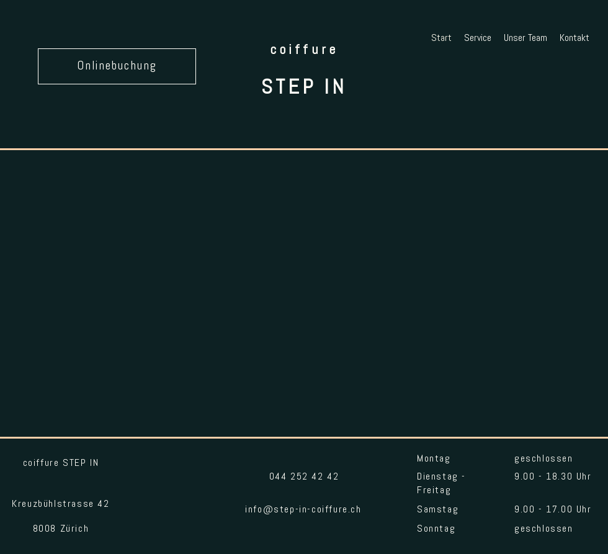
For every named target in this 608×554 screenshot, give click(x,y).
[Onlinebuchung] (117, 66)
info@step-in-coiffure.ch (303, 510)
